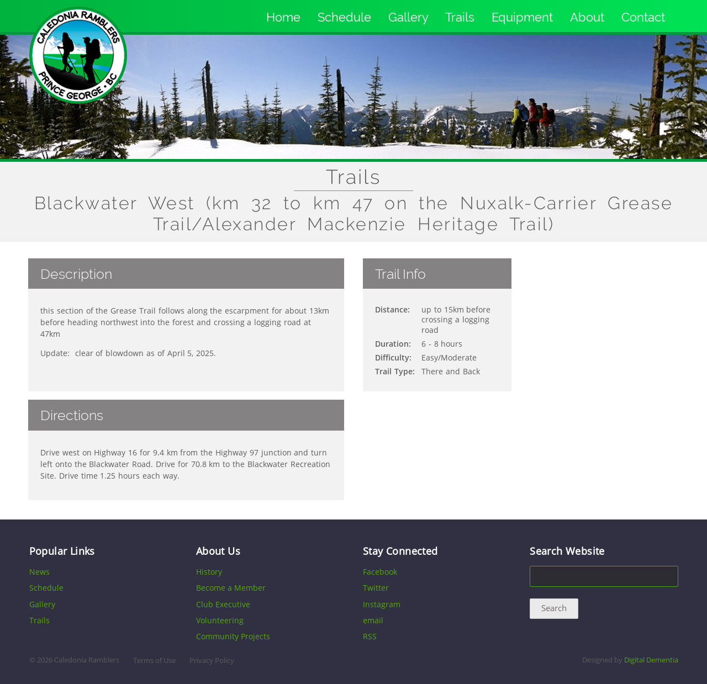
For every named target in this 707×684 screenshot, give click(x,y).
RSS (370, 636)
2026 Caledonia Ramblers (78, 660)
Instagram (381, 604)
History (209, 571)
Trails (459, 17)
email (373, 620)
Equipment (522, 17)
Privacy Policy (211, 660)
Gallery (408, 17)
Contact (643, 17)
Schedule (344, 17)
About (587, 17)
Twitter (376, 587)
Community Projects (233, 636)
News (39, 571)
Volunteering (220, 620)
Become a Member (231, 587)
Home (283, 17)
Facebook (380, 571)
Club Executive (223, 604)
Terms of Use (154, 660)
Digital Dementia (651, 660)
